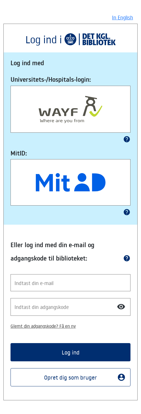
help (126, 139)
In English (122, 17)
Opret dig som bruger (85, 377)
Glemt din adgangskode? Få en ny (43, 326)
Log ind (71, 352)
